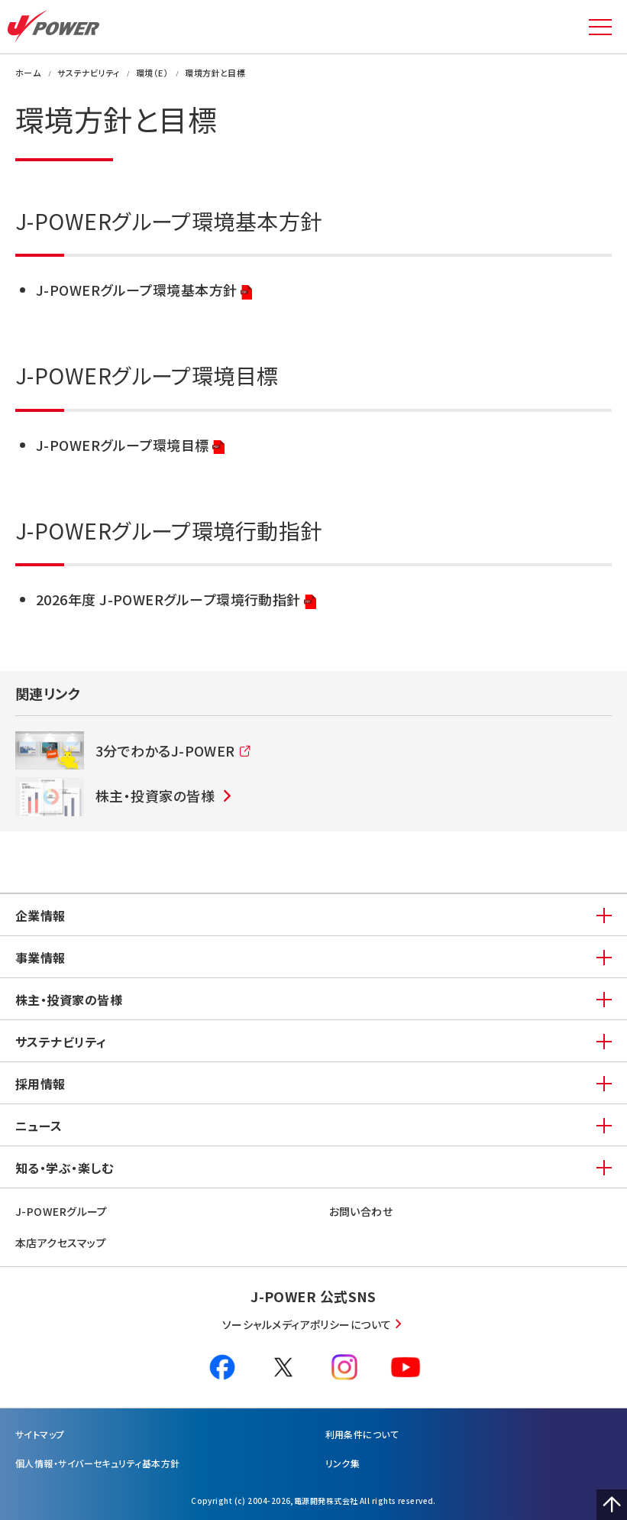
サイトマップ (40, 1434)
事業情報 (40, 957)
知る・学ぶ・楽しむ (64, 1168)
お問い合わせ (361, 1211)
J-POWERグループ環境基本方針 (144, 291)
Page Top (611, 1504)
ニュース (39, 1126)
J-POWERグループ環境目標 (130, 446)
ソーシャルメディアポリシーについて (307, 1324)
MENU (600, 26)
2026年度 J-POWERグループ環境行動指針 (176, 600)
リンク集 (342, 1463)
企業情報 (40, 915)
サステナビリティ (61, 1041)
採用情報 (40, 1083)
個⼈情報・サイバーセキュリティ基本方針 (97, 1463)
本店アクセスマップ (60, 1242)
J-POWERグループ (61, 1211)
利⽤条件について (362, 1434)
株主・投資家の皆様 (68, 999)
